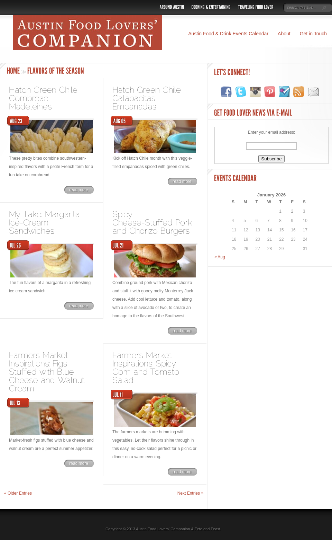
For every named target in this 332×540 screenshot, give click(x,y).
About (284, 33)
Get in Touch (313, 33)
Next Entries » (190, 493)
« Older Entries (18, 493)
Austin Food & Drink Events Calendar (228, 33)
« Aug (219, 257)
